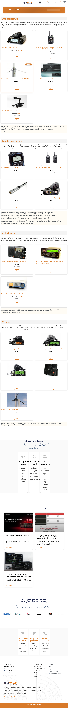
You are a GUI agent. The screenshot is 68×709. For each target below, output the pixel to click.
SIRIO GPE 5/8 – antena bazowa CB (9, 409)
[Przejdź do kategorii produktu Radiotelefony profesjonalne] (50, 220)
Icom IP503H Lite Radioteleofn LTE (9, 168)
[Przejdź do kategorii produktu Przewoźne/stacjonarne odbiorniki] (25, 311)
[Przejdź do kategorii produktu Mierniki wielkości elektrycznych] (10, 216)
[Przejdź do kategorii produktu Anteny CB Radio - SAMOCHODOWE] (40, 424)
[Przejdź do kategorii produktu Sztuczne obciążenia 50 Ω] (44, 222)
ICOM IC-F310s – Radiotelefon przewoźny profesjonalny (49, 198)
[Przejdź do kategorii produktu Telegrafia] (20, 130)
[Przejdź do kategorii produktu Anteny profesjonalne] (47, 212)
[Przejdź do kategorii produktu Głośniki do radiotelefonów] (9, 214)
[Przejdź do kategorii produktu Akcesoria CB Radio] (7, 424)
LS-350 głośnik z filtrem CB (42, 379)
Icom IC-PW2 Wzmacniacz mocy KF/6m (45, 79)
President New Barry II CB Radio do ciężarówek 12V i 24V (50, 349)
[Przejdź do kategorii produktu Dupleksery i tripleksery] (46, 127)
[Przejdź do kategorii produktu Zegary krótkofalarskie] (7, 131)
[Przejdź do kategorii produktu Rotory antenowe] (22, 222)
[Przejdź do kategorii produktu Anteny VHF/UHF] (32, 127)
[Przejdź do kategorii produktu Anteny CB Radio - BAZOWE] (21, 424)
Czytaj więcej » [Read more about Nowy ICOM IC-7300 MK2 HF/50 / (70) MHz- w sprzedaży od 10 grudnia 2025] (9, 585)
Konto (36, 677)
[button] (40, 2)
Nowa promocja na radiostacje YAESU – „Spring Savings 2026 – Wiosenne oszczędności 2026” (47, 537)
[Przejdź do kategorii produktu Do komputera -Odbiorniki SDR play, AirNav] (46, 309)
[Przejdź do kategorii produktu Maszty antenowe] (59, 127)
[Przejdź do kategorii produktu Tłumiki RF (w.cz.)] (58, 222)
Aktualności (37, 673)
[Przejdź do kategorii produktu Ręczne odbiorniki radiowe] (43, 311)
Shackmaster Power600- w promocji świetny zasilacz (18, 536)
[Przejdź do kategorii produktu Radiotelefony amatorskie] (9, 130)
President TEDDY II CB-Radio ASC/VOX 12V (11, 379)
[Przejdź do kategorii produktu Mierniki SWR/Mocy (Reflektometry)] (45, 214)
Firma (36, 675)
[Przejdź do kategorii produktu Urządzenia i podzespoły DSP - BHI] (10, 312)
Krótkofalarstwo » (10, 19)
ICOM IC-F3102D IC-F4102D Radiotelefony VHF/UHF (48, 168)
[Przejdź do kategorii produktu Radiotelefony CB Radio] (21, 425)
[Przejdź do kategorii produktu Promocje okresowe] (44, 128)
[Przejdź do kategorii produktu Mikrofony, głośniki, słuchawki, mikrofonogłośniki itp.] (34, 216)
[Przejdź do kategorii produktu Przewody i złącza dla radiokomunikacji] (40, 217)
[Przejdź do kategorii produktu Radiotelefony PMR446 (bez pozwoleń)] (30, 220)
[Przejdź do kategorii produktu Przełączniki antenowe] (21, 217)
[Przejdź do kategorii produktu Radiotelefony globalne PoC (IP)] (10, 220)
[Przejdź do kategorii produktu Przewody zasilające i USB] (28, 219)
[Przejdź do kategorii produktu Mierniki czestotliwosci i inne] (26, 214)
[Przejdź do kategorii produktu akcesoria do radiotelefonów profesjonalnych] (13, 212)
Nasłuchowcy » (9, 233)
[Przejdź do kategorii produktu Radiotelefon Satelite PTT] (44, 219)
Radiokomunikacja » (11, 141)
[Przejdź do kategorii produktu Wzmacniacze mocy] (47, 130)
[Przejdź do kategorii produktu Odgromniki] (53, 216)
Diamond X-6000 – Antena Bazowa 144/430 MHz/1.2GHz (15, 79)
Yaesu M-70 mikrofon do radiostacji (10, 111)
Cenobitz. (33, 707)
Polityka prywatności (42, 707)
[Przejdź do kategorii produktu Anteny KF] (22, 127)
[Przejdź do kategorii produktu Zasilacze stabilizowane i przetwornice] (24, 224)
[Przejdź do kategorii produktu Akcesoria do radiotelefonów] (9, 127)
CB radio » (6, 322)
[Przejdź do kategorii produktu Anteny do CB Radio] (56, 424)
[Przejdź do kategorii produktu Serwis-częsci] (32, 222)
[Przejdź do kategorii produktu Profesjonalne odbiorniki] (8, 311)
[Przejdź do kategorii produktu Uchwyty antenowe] (7, 224)
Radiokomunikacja (39, 669)
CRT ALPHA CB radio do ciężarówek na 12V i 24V (13, 349)
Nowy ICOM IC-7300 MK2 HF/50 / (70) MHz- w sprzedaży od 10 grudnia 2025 (18, 576)
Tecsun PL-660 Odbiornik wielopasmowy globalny (13, 262)
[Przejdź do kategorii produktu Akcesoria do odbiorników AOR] (10, 309)
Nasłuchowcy (38, 667)
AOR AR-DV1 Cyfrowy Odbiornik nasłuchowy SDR (13, 294)
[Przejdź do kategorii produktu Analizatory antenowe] (33, 212)
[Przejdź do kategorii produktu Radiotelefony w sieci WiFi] (8, 222)
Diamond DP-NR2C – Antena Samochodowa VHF (13, 198)
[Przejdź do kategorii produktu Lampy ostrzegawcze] (7, 425)
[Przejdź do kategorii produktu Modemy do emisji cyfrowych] (9, 128)
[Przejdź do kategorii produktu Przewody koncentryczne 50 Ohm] (10, 219)
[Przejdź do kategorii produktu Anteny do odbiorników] (27, 309)
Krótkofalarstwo (39, 665)
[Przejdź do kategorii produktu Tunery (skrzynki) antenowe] (33, 130)
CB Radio (37, 671)
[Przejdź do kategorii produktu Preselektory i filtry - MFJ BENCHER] (28, 128)
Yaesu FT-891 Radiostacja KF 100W (9, 47)
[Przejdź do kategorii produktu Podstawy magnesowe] (7, 217)
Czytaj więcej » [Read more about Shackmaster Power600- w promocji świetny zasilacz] (9, 548)
